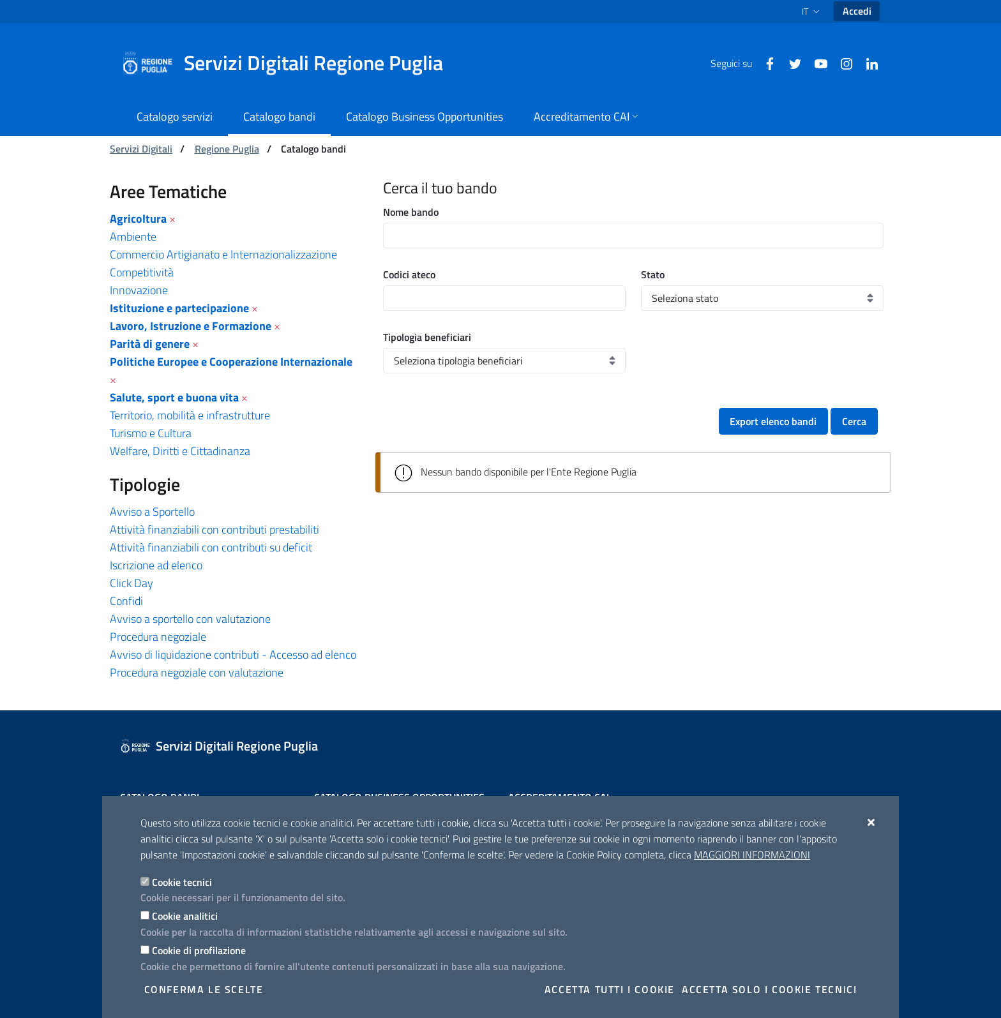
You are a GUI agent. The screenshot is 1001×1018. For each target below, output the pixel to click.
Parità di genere (150, 343)
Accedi (857, 11)
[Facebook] (765, 62)
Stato (653, 274)
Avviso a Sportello (152, 511)
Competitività (142, 272)
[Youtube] (816, 62)
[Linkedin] (867, 62)
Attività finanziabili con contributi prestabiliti (214, 529)
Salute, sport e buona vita (174, 397)
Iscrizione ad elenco (156, 565)
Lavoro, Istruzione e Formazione (190, 325)
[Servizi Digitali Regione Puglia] (289, 63)
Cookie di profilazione (199, 950)
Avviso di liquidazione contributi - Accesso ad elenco (233, 654)
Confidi (126, 601)
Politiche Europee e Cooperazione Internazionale (231, 361)
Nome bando (411, 212)
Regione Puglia (227, 148)
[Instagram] (841, 62)
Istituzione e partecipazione (179, 308)
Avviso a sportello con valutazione (190, 618)
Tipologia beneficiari (427, 337)
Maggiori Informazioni (752, 854)
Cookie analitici (185, 916)
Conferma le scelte (204, 989)
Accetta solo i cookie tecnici (769, 989)
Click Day (131, 583)
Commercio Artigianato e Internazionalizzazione (223, 254)
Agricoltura (138, 218)
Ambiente (133, 236)
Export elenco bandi (773, 421)
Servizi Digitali (141, 148)
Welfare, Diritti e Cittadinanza (180, 451)
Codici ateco (409, 274)
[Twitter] (790, 62)
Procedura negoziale (158, 636)
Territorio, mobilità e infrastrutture (190, 415)
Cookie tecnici (182, 882)
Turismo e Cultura (151, 433)
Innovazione (139, 290)
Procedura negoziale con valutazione (196, 672)
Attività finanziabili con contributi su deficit (211, 547)
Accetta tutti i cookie (610, 989)
